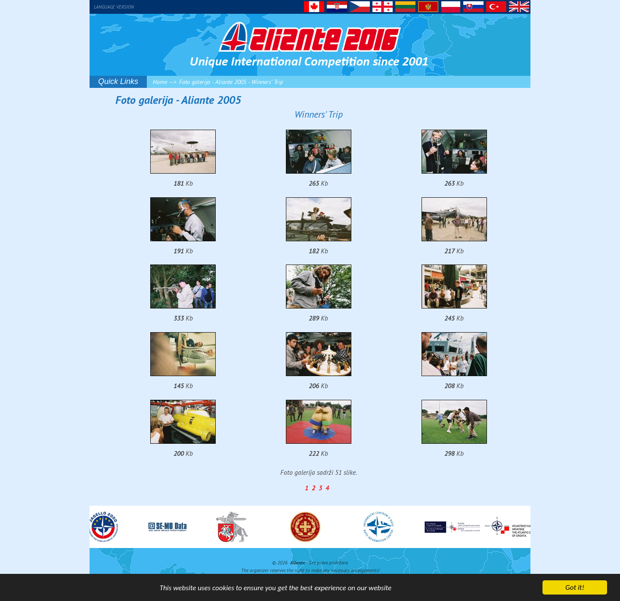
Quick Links (118, 81)
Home (160, 82)
